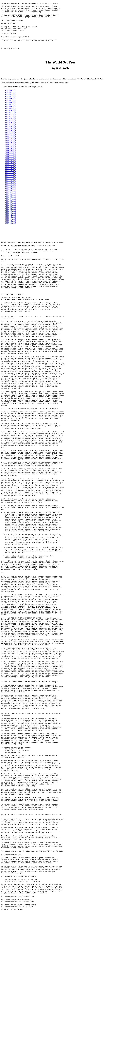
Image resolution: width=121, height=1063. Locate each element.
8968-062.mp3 (10, 226)
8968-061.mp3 (10, 224)
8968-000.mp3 (10, 102)
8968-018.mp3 (10, 138)
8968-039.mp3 (10, 180)
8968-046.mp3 (10, 194)
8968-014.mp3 (10, 130)
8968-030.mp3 (10, 162)
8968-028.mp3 (10, 158)
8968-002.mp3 (10, 106)
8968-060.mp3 (10, 222)
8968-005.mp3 (10, 112)
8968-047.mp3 (10, 196)
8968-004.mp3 (10, 110)
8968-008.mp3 (10, 118)
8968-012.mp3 (10, 126)
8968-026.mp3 (10, 154)
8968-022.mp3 (10, 146)
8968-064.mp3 (10, 230)
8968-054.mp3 (10, 210)
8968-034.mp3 (10, 170)
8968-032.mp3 (10, 166)
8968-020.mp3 (10, 142)
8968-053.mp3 (10, 208)
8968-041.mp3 (10, 184)
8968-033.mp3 (10, 168)
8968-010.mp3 (10, 122)
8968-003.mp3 (10, 108)
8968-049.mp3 (10, 200)
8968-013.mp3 (10, 128)
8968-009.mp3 (10, 120)
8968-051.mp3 (10, 204)
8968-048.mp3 (10, 198)
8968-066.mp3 (10, 234)
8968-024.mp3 (10, 150)
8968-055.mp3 (10, 212)
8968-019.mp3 (10, 140)
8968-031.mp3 (10, 164)
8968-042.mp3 (10, 186)
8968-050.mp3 (10, 202)
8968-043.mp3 (10, 188)
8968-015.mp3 (10, 132)
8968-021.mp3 (10, 144)
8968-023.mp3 (10, 148)
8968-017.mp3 (10, 136)
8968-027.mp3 (10, 156)
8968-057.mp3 (10, 216)
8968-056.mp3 (10, 214)
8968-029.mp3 (10, 160)
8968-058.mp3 (10, 218)
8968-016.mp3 (10, 134)
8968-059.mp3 (10, 220)
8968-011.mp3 (10, 124)
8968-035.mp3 (10, 172)
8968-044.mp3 (10, 190)
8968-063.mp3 (10, 228)
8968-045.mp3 (10, 192)
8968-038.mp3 (10, 178)
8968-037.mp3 (10, 176)
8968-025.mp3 (10, 152)
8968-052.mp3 (10, 206)
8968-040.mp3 (10, 182)
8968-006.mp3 (10, 114)
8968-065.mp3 (10, 232)
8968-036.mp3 (10, 174)
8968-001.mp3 (10, 104)
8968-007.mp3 (10, 116)
